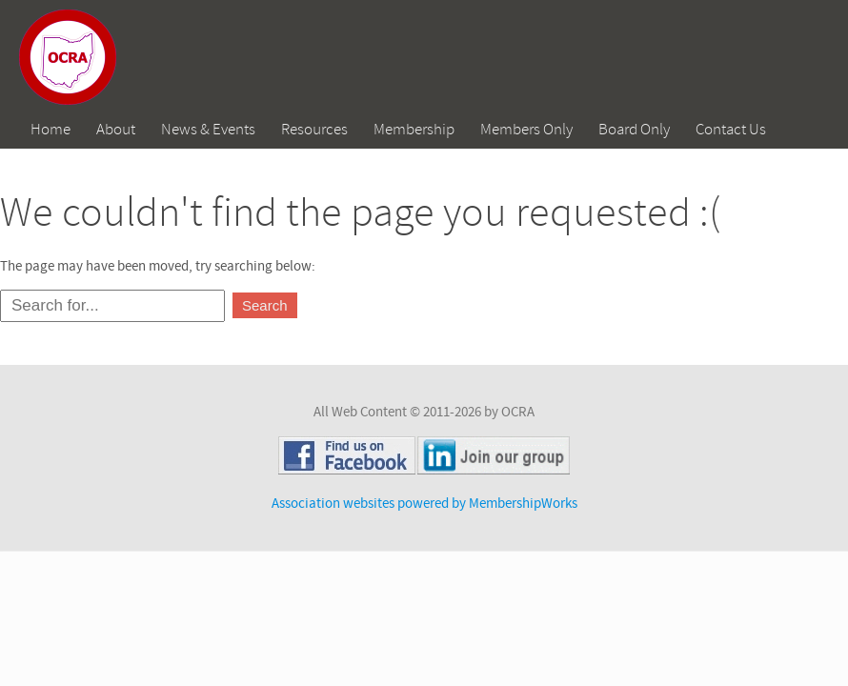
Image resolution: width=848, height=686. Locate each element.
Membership (414, 129)
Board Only (634, 129)
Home (50, 129)
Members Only (526, 129)
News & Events (208, 129)
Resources (314, 129)
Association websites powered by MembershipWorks (424, 503)
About (115, 129)
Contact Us (731, 129)
